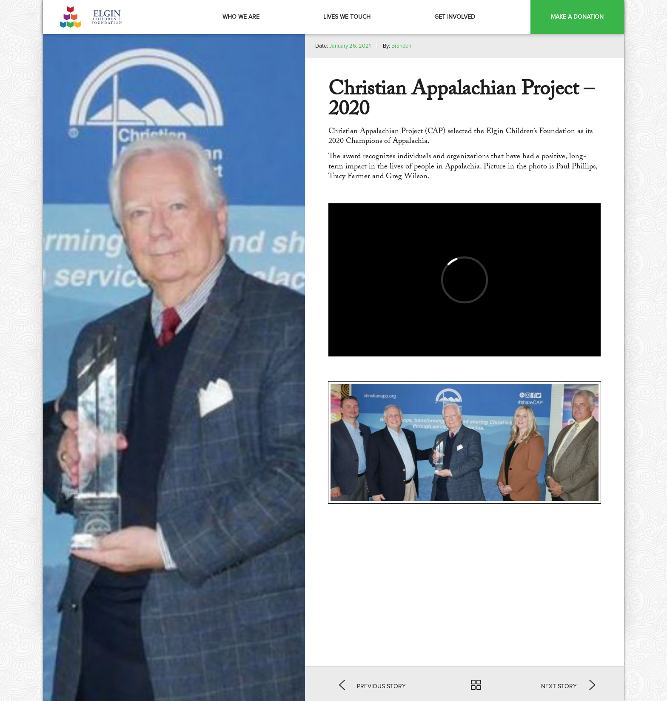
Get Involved (454, 16)
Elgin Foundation (92, 17)
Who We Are (240, 16)
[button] (372, 684)
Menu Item (518, 17)
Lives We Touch (347, 16)
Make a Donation (577, 16)
